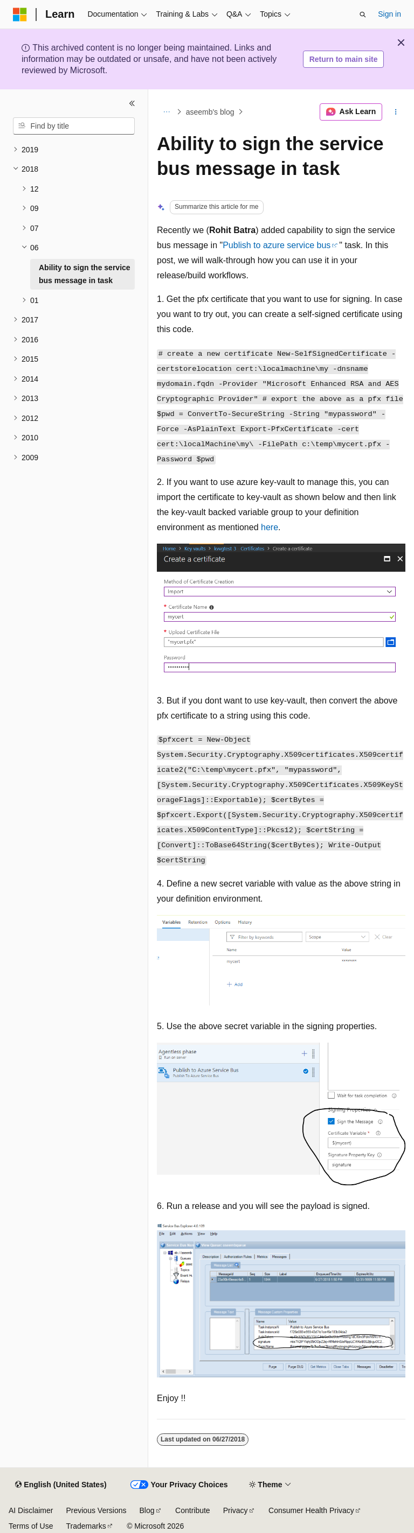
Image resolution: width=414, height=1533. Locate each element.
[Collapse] (132, 103)
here (269, 527)
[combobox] (74, 126)
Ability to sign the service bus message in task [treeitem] (84, 274)
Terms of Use (31, 1526)
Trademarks (86, 1526)
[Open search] (363, 14)
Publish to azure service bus (276, 245)
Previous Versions (96, 1510)
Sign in (389, 14)
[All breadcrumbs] (166, 112)
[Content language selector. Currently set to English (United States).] (61, 1485)
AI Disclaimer (31, 1510)
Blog (147, 1510)
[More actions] (396, 112)
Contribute (192, 1510)
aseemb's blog (210, 112)
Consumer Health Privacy (311, 1510)
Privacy (235, 1510)
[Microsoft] (20, 15)
